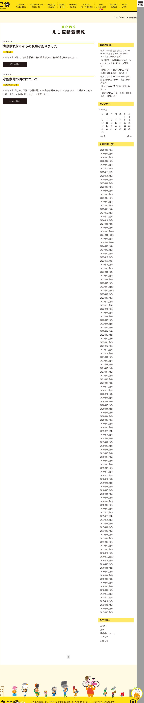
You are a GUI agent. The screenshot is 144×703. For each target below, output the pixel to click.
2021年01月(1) (106, 383)
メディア (104, 637)
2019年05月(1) (106, 453)
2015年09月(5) (106, 605)
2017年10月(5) (106, 520)
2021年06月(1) (106, 364)
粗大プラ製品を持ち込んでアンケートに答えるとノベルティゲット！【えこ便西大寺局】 (115, 54)
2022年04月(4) (106, 331)
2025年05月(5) (106, 194)
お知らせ (8, 52)
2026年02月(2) (106, 161)
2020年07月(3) (106, 405)
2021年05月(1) (106, 368)
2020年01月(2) (106, 427)
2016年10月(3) (106, 560)
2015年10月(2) (106, 601)
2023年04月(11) (107, 287)
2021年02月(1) (106, 379)
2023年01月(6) (106, 298)
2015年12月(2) (106, 594)
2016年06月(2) (106, 575)
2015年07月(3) (106, 612)
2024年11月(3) (106, 217)
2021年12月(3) (106, 346)
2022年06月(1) (106, 324)
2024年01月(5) (106, 253)
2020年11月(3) (106, 390)
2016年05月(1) (106, 579)
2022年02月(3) (106, 339)
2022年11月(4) (106, 305)
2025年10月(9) (106, 176)
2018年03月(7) (106, 505)
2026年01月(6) (106, 165)
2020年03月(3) (106, 420)
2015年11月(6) (106, 597)
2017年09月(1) (106, 523)
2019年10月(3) (106, 435)
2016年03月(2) (106, 586)
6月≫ (129, 136)
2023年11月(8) (106, 261)
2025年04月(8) (106, 198)
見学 (102, 630)
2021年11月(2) (106, 350)
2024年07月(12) (107, 231)
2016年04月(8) (106, 583)
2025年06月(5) (106, 191)
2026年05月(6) (106, 150)
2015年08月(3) (106, 609)
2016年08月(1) (106, 568)
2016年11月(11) (106, 557)
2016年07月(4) (106, 572)
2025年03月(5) (106, 202)
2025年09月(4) (106, 180)
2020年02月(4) (106, 424)
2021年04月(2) (106, 372)
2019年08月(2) (106, 442)
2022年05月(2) (106, 327)
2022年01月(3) (106, 342)
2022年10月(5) (106, 309)
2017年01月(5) (106, 549)
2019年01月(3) (106, 468)
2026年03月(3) (106, 157)
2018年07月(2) (106, 490)
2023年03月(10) (107, 290)
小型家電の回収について (20, 79)
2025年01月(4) (106, 209)
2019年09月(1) (106, 438)
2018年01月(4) (106, 509)
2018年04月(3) (106, 501)
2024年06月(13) (107, 235)
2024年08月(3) (106, 228)
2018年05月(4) (106, 498)
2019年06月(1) (106, 450)
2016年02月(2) (106, 590)
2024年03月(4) (106, 246)
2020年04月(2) (106, 416)
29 (125, 129)
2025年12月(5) (106, 168)
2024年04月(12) (107, 242)
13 (116, 123)
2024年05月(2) (106, 239)
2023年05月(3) (106, 283)
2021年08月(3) (106, 357)
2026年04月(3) (106, 154)
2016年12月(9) (106, 553)
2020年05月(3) (106, 413)
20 (116, 126)
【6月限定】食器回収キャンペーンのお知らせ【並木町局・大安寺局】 (115, 63)
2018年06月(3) (106, 494)
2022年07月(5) (106, 320)
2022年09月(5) (106, 313)
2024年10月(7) (106, 220)
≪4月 (102, 136)
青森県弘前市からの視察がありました (30, 46)
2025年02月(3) (106, 205)
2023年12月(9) (106, 257)
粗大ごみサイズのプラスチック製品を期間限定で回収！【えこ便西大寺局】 (115, 80)
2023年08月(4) (106, 272)
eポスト (103, 626)
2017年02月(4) (106, 546)
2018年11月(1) (106, 475)
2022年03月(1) (106, 335)
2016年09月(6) (106, 564)
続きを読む (15, 64)
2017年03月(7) (106, 542)
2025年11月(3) (106, 172)
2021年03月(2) (106, 376)
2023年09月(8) (106, 268)
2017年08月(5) (106, 527)
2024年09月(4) (106, 224)
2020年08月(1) (106, 401)
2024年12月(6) (106, 213)
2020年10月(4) (106, 394)
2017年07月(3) (106, 531)
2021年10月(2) (106, 353)
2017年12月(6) (106, 512)
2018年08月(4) (106, 486)
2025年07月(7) (106, 187)
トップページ (119, 18)
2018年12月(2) (106, 472)
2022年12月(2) (106, 302)
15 (125, 123)
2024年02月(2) (106, 250)
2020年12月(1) (106, 387)
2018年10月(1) (106, 479)
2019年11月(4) (106, 431)
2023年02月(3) (106, 294)
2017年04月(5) (106, 538)
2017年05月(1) (106, 535)
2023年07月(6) (106, 276)
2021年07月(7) (106, 361)
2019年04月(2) (106, 457)
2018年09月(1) (106, 483)
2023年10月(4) (106, 265)
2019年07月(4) (106, 446)
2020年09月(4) (106, 398)
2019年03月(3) (106, 461)
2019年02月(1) (106, 464)
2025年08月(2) (106, 183)
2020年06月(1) (106, 409)
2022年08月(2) (106, 316)
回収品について (10, 85)
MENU (140, 3)
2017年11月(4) (106, 516)
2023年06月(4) (106, 279)
